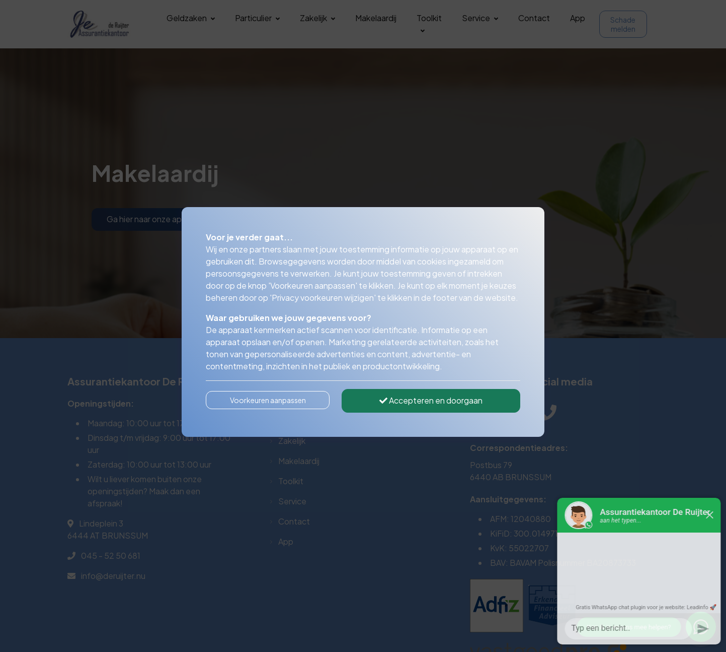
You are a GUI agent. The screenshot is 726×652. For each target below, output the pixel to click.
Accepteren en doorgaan (430, 400)
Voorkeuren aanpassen (268, 400)
